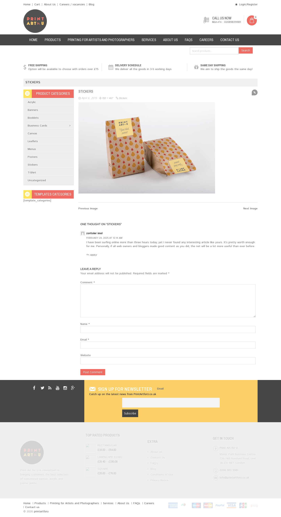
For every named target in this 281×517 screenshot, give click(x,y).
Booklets (33, 118)
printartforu (41, 511)
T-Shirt (32, 173)
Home (26, 4)
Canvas (32, 133)
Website (85, 355)
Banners (33, 110)
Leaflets (33, 141)
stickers (123, 98)
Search (245, 50)
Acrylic (32, 102)
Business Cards (37, 126)
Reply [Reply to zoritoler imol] (93, 255)
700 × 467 (107, 98)
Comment (87, 282)
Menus (32, 149)
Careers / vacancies (72, 4)
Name (85, 324)
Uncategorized (37, 180)
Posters (32, 157)
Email (84, 340)
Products (53, 39)
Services (148, 39)
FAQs (188, 39)
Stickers (33, 165)
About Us (50, 4)
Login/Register (246, 4)
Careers (206, 39)
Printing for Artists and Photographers (101, 39)
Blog (91, 4)
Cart (37, 4)
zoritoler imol (94, 233)
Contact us (229, 39)
